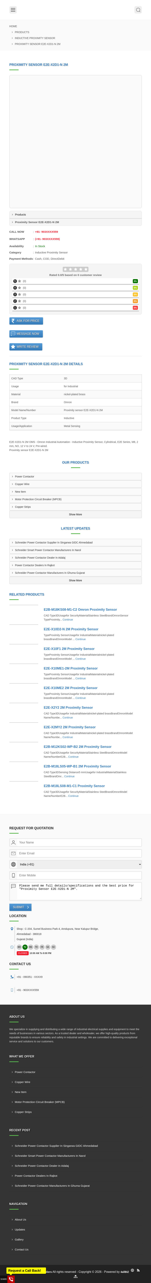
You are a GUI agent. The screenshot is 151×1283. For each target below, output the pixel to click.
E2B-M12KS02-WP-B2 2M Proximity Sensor (77, 747)
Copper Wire (22, 484)
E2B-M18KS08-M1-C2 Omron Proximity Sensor (80, 609)
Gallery (19, 1239)
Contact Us (22, 1249)
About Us (20, 1219)
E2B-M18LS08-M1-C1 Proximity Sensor (74, 786)
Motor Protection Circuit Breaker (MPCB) (38, 499)
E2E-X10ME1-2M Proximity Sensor (71, 668)
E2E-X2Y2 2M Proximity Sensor (68, 707)
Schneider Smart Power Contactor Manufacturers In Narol (48, 550)
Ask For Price (28, 320)
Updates (20, 1229)
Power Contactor (24, 476)
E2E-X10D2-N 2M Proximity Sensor (71, 629)
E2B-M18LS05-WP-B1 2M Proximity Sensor (77, 766)
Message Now (28, 333)
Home (13, 26)
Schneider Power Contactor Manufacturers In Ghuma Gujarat (50, 572)
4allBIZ (124, 1271)
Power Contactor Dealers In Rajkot (35, 565)
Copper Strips (23, 506)
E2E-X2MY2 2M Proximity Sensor (70, 727)
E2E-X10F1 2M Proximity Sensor (69, 649)
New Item (20, 491)
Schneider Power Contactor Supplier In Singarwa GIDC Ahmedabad (54, 542)
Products (22, 32)
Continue (68, 619)
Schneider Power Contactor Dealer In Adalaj (40, 557)
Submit (18, 907)
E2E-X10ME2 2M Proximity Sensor (70, 688)
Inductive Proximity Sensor (35, 38)
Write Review (28, 346)
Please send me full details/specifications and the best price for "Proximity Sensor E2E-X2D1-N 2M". (79, 891)
